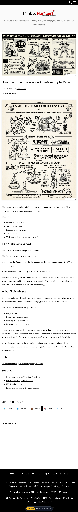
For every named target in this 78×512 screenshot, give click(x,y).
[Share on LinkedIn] (35, 408)
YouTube (47, 498)
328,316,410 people (28, 256)
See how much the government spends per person (22, 363)
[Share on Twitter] (8, 408)
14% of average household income (25, 211)
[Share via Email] (60, 408)
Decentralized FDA (48, 492)
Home (14, 473)
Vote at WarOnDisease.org (14, 482)
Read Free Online (67, 482)
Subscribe (37, 473)
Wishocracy (64, 492)
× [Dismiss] (50, 509)
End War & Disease (42, 508)
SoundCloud (62, 498)
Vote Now (31, 508)
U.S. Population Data (15, 384)
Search (25, 473)
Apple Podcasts (61, 486)
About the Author (43, 501)
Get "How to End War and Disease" (43, 482)
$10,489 (38, 207)
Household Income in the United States (22, 387)
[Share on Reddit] (48, 408)
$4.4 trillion (35, 250)
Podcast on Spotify (43, 486)
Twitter (10, 498)
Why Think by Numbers (56, 473)
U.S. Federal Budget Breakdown (19, 380)
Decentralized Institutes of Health (24, 492)
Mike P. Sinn (21, 89)
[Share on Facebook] (21, 408)
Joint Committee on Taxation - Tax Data (23, 377)
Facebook (22, 498)
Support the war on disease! (20, 486)
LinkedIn (35, 498)
